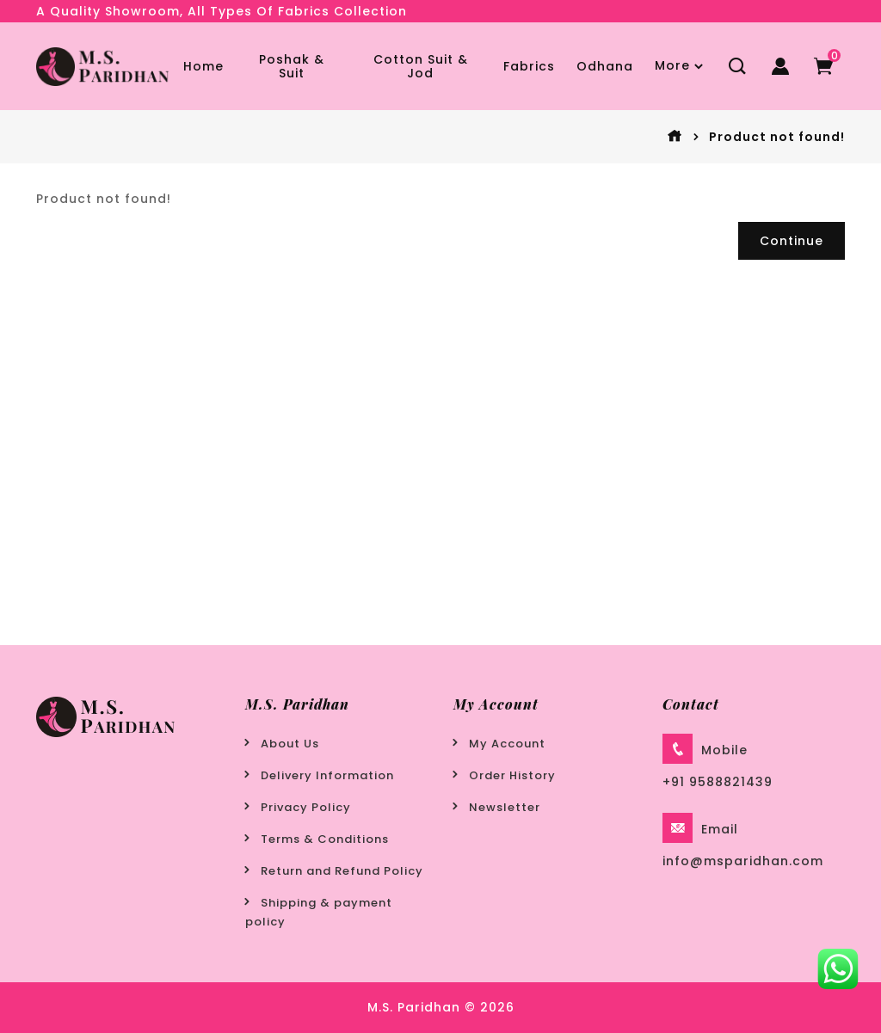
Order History (512, 775)
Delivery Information (327, 775)
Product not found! (777, 136)
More (672, 65)
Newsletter (504, 807)
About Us (290, 743)
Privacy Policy (306, 807)
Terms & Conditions (325, 839)
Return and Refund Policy (342, 871)
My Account (507, 743)
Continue (791, 240)
